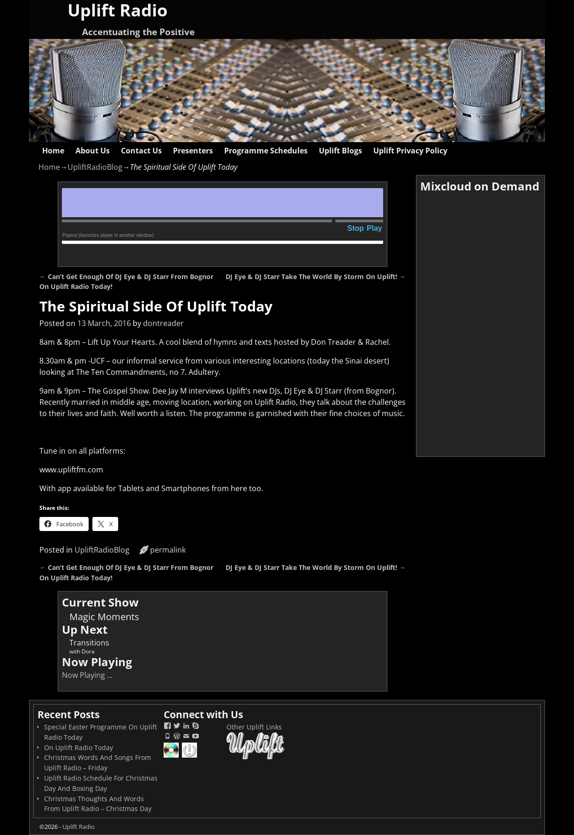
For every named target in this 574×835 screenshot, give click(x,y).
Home (53, 150)
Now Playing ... (87, 675)
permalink (168, 550)
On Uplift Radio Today (78, 747)
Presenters (193, 150)
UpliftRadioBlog (95, 167)
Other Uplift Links (254, 726)
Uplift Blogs (340, 150)
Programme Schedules (266, 150)
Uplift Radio (78, 826)
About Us (93, 150)
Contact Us (141, 150)
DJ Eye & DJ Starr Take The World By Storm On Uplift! (316, 276)
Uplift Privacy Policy (410, 150)
